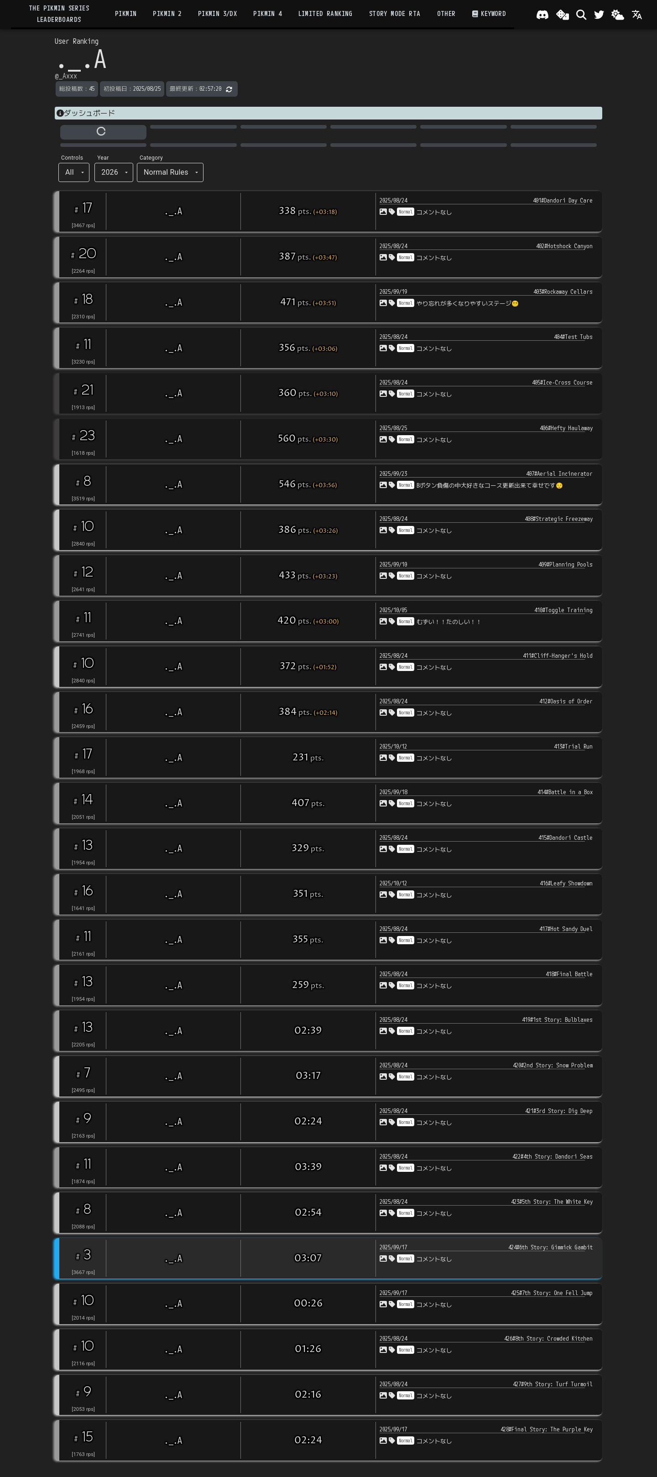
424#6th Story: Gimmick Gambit (550, 1247)
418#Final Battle (569, 974)
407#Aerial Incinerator (559, 473)
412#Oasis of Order (566, 701)
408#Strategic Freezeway (559, 518)
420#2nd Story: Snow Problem (553, 1065)
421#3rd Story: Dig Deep (559, 1110)
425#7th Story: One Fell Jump (552, 1292)
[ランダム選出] (563, 14)
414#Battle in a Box (565, 792)
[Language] (637, 14)
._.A (173, 211)
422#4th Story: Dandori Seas (552, 1156)
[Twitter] (599, 14)
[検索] (581, 14)
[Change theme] (618, 14)
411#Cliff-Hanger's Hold (558, 655)
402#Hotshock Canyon (564, 246)
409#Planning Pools (565, 564)
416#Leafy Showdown (566, 883)
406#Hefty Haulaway (566, 428)
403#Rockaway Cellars (563, 291)
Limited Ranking (325, 13)
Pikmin (126, 13)
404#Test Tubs (573, 336)
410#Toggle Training (563, 610)
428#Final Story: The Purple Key (547, 1429)
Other (446, 13)
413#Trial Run (573, 746)
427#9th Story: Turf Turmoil (553, 1384)
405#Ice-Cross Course (562, 382)
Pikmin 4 (267, 13)
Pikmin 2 (167, 13)
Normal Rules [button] (166, 172)
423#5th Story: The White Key (552, 1201)
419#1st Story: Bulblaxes (557, 1019)
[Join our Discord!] (542, 14)
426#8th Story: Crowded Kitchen (548, 1338)
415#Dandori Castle (565, 837)
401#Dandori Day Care (563, 200)
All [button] (69, 172)
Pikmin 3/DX (217, 13)
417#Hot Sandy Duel (566, 928)
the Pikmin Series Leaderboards (59, 13)
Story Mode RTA (395, 13)
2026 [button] (109, 172)
